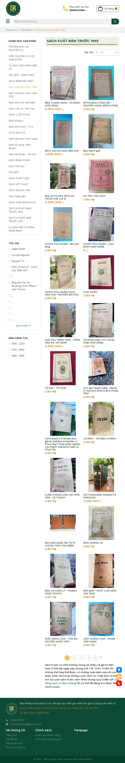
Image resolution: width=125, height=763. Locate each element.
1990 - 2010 (17, 343)
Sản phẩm (11, 739)
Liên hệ (89, 109)
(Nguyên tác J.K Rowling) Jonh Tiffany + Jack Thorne (23, 286)
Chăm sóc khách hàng (48, 735)
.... (11, 313)
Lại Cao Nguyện (19, 255)
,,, (11, 295)
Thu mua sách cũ (15, 747)
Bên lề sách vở (14, 743)
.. (11, 301)
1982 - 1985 (16, 355)
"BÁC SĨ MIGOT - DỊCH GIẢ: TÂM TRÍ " (23, 269)
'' (11, 276)
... (11, 307)
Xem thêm (23, 325)
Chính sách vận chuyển (48, 739)
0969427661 (17, 720)
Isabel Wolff (17, 249)
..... (11, 319)
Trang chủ (11, 735)
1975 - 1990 (16, 349)
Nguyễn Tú (16, 261)
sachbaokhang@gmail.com (26, 724)
